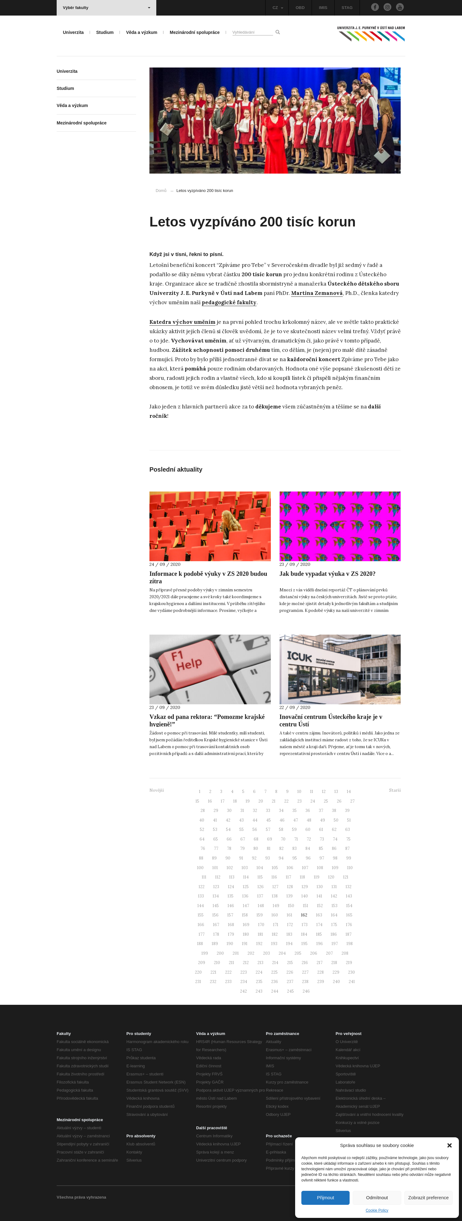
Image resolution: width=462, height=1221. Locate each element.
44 (254, 820)
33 (268, 810)
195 (304, 943)
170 (261, 924)
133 (201, 896)
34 (281, 810)
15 (197, 801)
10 (299, 791)
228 (320, 972)
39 (347, 810)
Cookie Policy (377, 1210)
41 (215, 820)
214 (275, 962)
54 (228, 829)
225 (274, 972)
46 (282, 820)
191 (245, 943)
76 (202, 848)
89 (214, 858)
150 (291, 905)
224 (259, 972)
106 (290, 867)
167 (216, 924)
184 (304, 934)
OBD (300, 7)
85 (321, 848)
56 (254, 829)
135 (230, 896)
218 (334, 962)
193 (274, 943)
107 (305, 867)
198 (349, 943)
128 (290, 886)
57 (268, 829)
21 (274, 801)
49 (322, 820)
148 (261, 905)
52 (202, 829)
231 (198, 981)
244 (274, 991)
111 (204, 877)
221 (213, 972)
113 (231, 877)
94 (281, 858)
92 (254, 858)
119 (316, 877)
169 (246, 924)
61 (321, 829)
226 (289, 972)
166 (201, 924)
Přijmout (325, 1197)
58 (281, 829)
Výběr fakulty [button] (106, 7)
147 (246, 905)
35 (294, 810)
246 (306, 991)
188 (200, 943)
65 (215, 839)
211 (231, 962)
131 (334, 886)
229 (335, 972)
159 (260, 915)
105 (275, 867)
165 (349, 915)
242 (243, 991)
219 (349, 962)
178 (216, 934)
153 (334, 905)
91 (241, 858)
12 (324, 791)
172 (290, 924)
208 (345, 953)
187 (348, 934)
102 (230, 867)
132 (348, 886)
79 (242, 848)
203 (266, 953)
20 (260, 801)
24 (312, 801)
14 (349, 791)
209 (201, 962)
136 (245, 896)
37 (321, 810)
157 (230, 915)
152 (320, 905)
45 (268, 820)
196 (319, 943)
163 (319, 915)
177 (202, 934)
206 (313, 953)
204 (282, 953)
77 (216, 848)
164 (334, 915)
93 (267, 858)
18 (235, 801)
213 (260, 962)
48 (309, 820)
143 (349, 896)
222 (228, 972)
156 (215, 915)
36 (307, 810)
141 (319, 896)
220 (198, 972)
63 (347, 829)
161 (289, 915)
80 (255, 848)
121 (345, 877)
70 (283, 839)
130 (320, 886)
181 (260, 934)
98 (335, 858)
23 (299, 801)
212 (246, 962)
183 (289, 934)
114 (246, 877)
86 (334, 848)
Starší (395, 790)
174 (319, 924)
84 (307, 848)
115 (260, 877)
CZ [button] (277, 7)
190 (230, 943)
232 (213, 981)
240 (336, 981)
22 (286, 801)
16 (210, 801)
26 (339, 801)
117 (288, 877)
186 (334, 934)
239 (320, 981)
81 (269, 848)
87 (347, 848)
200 (220, 953)
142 (334, 896)
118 (302, 877)
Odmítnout (377, 1197)
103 (245, 867)
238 (305, 981)
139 (289, 896)
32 (255, 810)
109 (335, 867)
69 (269, 839)
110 (350, 867)
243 (259, 991)
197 (335, 943)
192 (259, 943)
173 (305, 924)
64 (202, 839)
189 (215, 943)
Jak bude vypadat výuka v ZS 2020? (328, 573)
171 (275, 924)
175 (334, 924)
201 (236, 953)
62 (334, 829)
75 (348, 839)
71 (296, 839)
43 (241, 820)
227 (305, 972)
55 (241, 829)
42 (228, 820)
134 (216, 896)
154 (349, 905)
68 (256, 839)
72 (309, 839)
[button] (449, 1145)
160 (274, 915)
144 (200, 905)
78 (229, 848)
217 (320, 962)
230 (351, 972)
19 (248, 801)
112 (217, 877)
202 (251, 953)
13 (336, 791)
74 (335, 839)
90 (227, 858)
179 (231, 934)
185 (319, 934)
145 (216, 905)
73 (322, 839)
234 (243, 981)
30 (229, 810)
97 (321, 858)
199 (204, 953)
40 (201, 820)
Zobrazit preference (428, 1197)
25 (326, 801)
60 (307, 829)
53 (215, 829)
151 (305, 905)
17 (222, 801)
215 (290, 962)
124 (231, 886)
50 (336, 820)
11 (311, 791)
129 (305, 886)
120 (331, 877)
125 (246, 886)
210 (217, 962)
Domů (161, 190)
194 (289, 943)
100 (200, 867)
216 (305, 962)
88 (201, 858)
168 (231, 924)
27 (352, 801)
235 (259, 981)
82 (281, 848)
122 (202, 886)
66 (229, 839)
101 (215, 867)
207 (329, 953)
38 (334, 810)
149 (276, 905)
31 (242, 810)
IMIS (323, 7)
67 (242, 839)
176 (349, 924)
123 (216, 886)
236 (274, 981)
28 (202, 810)
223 (243, 972)
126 (260, 886)
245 (290, 991)
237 (290, 981)
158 (245, 915)
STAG (347, 7)
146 (231, 905)
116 (274, 877)
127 (275, 886)
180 (246, 934)
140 (304, 896)
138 (275, 896)
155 (201, 915)
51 (349, 820)
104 (260, 867)
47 (295, 820)
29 (216, 810)
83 (294, 848)
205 (298, 953)
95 (294, 858)
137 (260, 896)
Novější (156, 790)
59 (294, 829)
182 (275, 934)
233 (228, 981)
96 (308, 858)
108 (320, 867)
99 (348, 858)
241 (352, 981)
